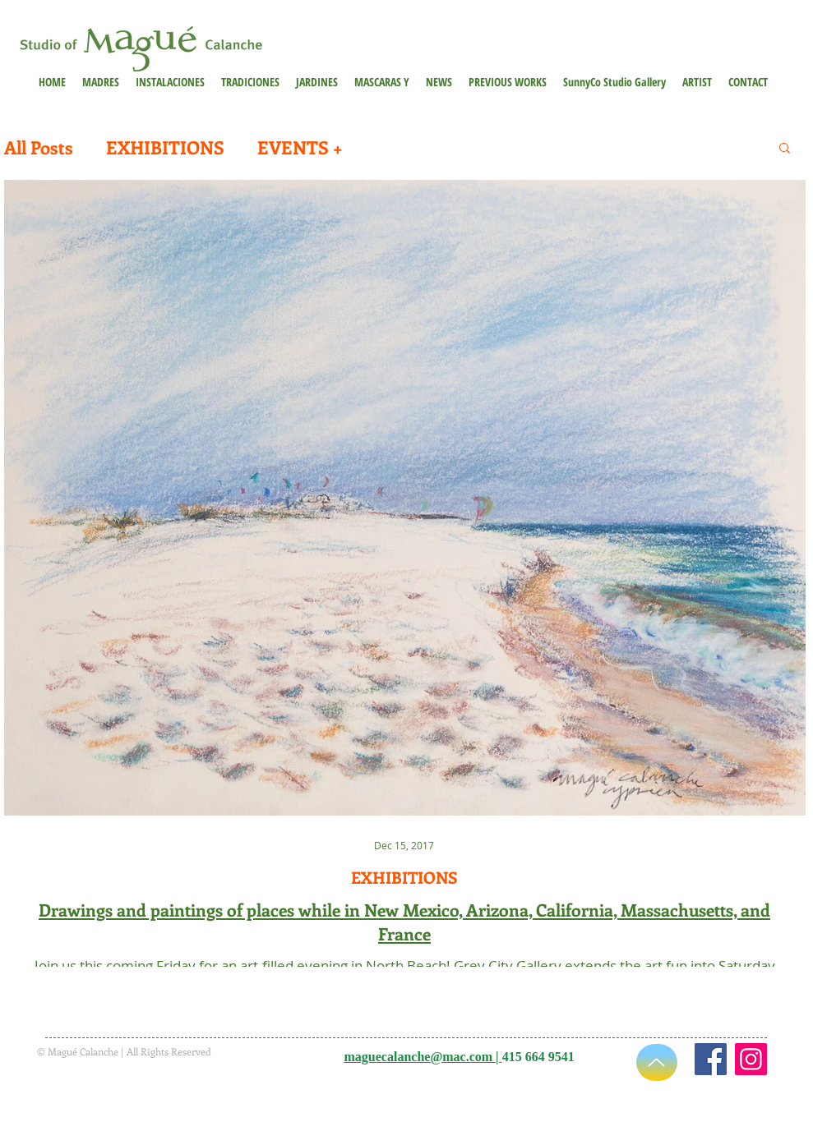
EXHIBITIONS (165, 147)
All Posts (38, 147)
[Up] (656, 1062)
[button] (507, 81)
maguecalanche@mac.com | (423, 1057)
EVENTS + (299, 147)
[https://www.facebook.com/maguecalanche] (711, 1059)
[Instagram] (751, 1059)
